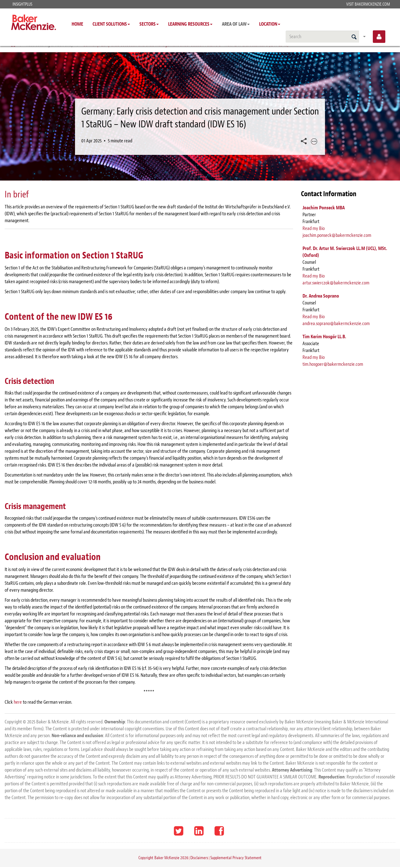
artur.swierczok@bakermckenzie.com (335, 283)
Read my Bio (313, 228)
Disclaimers (199, 857)
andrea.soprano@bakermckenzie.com (336, 323)
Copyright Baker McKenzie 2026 (163, 857)
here (18, 702)
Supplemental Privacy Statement (236, 857)
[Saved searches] (364, 36)
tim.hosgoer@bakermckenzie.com (332, 364)
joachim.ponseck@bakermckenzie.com (336, 235)
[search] (322, 36)
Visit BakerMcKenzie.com (368, 4)
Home (77, 24)
